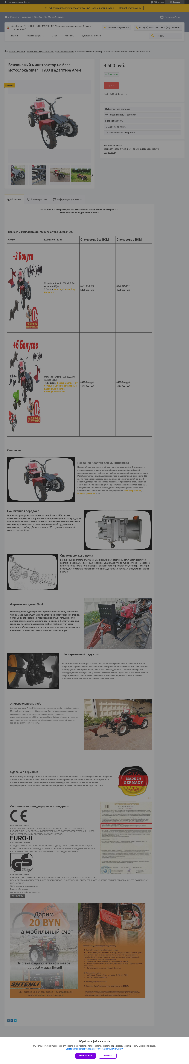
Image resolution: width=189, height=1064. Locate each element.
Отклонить (108, 1056)
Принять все (85, 1056)
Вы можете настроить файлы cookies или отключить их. (93, 1049)
